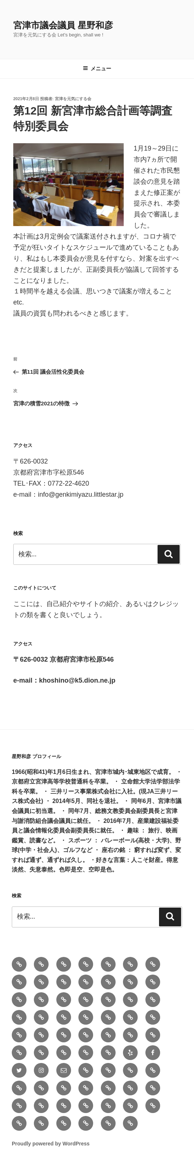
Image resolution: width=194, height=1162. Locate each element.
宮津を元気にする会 (73, 98)
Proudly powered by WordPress (50, 1144)
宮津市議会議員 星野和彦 (63, 25)
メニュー (97, 68)
